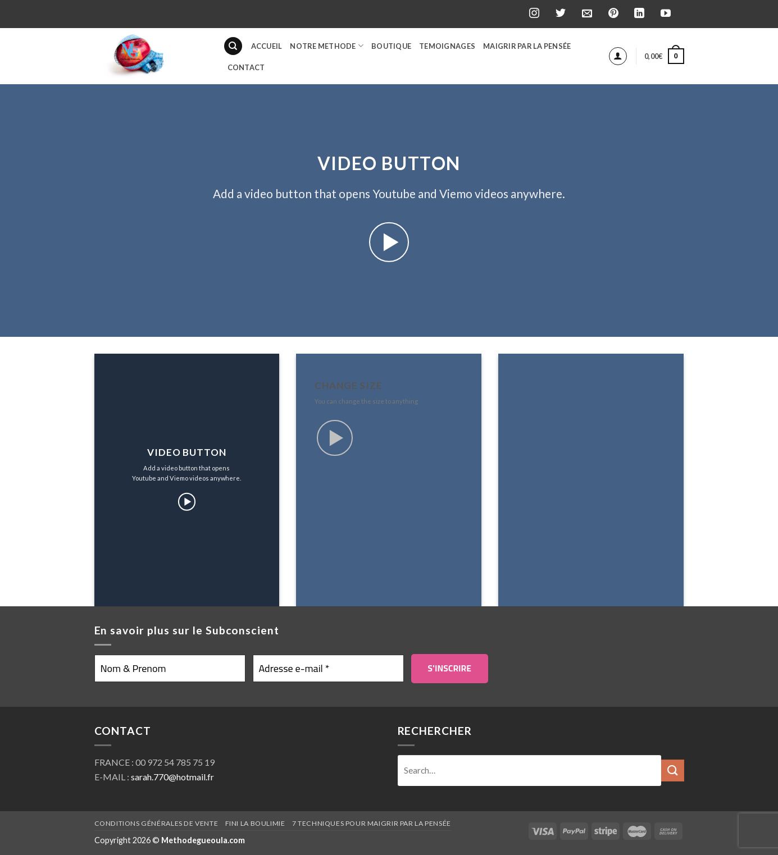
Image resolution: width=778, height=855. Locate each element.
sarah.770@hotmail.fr (172, 776)
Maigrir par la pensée (527, 46)
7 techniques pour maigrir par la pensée (371, 823)
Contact (246, 67)
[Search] (233, 46)
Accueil (267, 46)
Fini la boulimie (255, 823)
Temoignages (447, 46)
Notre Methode (326, 45)
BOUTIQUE (391, 46)
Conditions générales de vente (156, 823)
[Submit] (672, 770)
